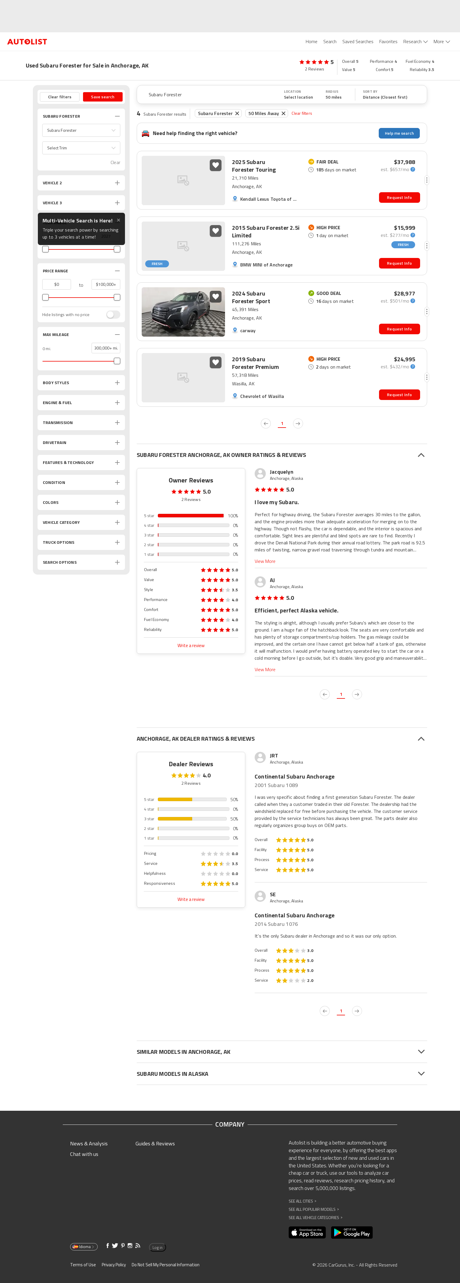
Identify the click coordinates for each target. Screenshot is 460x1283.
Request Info (399, 197)
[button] (81, 130)
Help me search (399, 133)
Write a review (190, 645)
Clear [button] (115, 162)
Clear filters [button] (60, 97)
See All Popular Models (314, 1209)
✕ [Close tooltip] (118, 220)
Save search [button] (102, 97)
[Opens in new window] (307, 1232)
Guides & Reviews (155, 1143)
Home (311, 41)
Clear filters (302, 113)
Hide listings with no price (65, 315)
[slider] (45, 249)
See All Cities (302, 1201)
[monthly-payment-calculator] (398, 169)
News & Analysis (89, 1143)
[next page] (298, 423)
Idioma (83, 1247)
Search (329, 41)
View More (265, 561)
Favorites (388, 41)
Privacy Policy (114, 1264)
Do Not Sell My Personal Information (165, 1264)
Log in (158, 1247)
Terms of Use (83, 1264)
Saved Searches (357, 41)
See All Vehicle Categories (315, 1217)
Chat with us (84, 1154)
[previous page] (266, 423)
